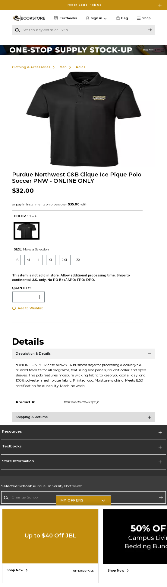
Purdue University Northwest (41, 486)
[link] (121, 18)
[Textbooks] (65, 18)
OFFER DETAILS (83, 570)
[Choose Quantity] (28, 297)
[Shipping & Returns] (83, 419)
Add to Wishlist (30, 308)
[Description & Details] (83, 356)
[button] (145, 18)
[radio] (17, 260)
